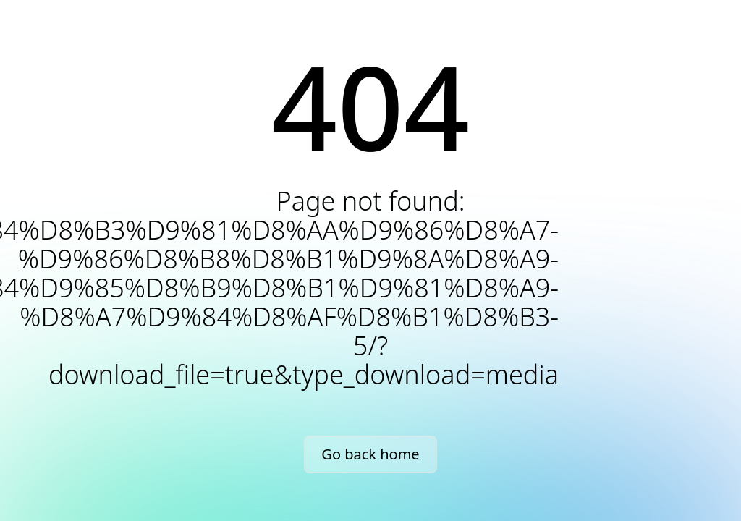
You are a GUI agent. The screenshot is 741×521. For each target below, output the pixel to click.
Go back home (370, 454)
